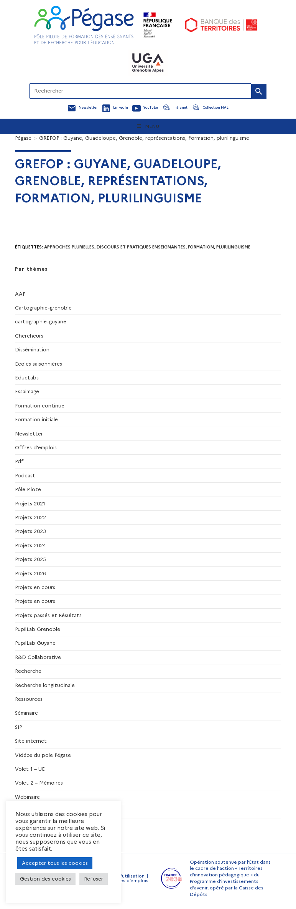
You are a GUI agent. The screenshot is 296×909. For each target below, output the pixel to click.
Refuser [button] (93, 879)
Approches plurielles (69, 247)
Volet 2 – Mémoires (39, 783)
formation (201, 247)
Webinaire (27, 797)
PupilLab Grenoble (37, 629)
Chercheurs (29, 336)
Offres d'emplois (36, 447)
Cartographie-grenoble (43, 308)
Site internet (31, 741)
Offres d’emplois (129, 880)
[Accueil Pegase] (84, 25)
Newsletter (29, 433)
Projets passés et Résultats (48, 615)
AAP (20, 294)
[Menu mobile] (148, 126)
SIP (18, 727)
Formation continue (39, 405)
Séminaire (26, 713)
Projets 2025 (30, 559)
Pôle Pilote (28, 489)
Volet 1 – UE (30, 769)
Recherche (28, 671)
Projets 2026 (30, 573)
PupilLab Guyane (35, 643)
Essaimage (27, 391)
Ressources (29, 699)
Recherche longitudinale (45, 685)
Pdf (19, 461)
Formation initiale (36, 419)
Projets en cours (35, 587)
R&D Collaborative (38, 657)
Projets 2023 (30, 531)
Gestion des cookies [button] (45, 879)
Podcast (25, 475)
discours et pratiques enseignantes (141, 247)
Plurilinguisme (233, 247)
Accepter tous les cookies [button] (55, 863)
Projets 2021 (30, 503)
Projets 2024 (30, 545)
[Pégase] (23, 138)
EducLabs (27, 377)
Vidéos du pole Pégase (43, 755)
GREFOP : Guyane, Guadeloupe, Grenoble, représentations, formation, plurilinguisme (144, 138)
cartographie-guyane (40, 321)
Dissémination (32, 349)
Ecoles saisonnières (38, 364)
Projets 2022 (30, 517)
